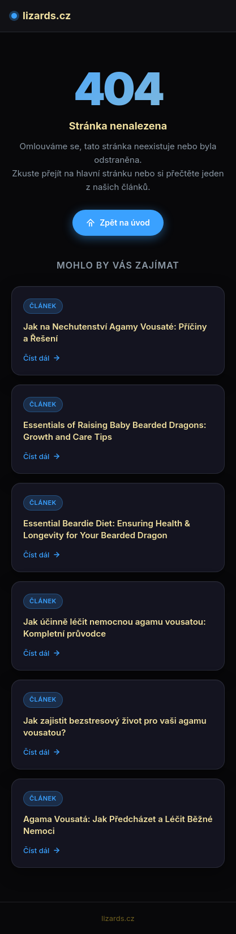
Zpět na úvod (118, 222)
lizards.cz (41, 15)
